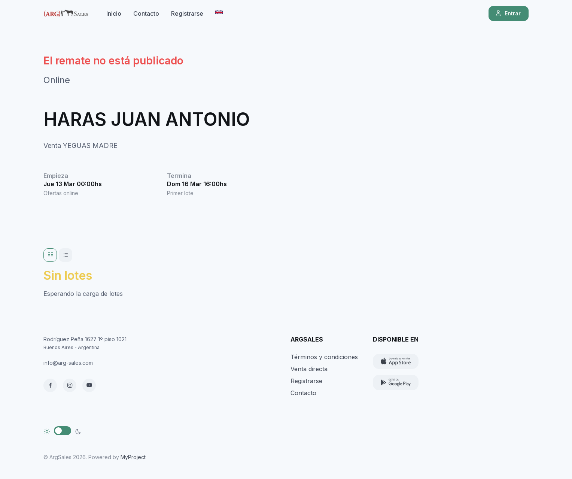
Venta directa (309, 369)
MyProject (133, 457)
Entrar (508, 13)
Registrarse (187, 13)
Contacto (146, 13)
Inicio (113, 13)
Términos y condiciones (324, 357)
